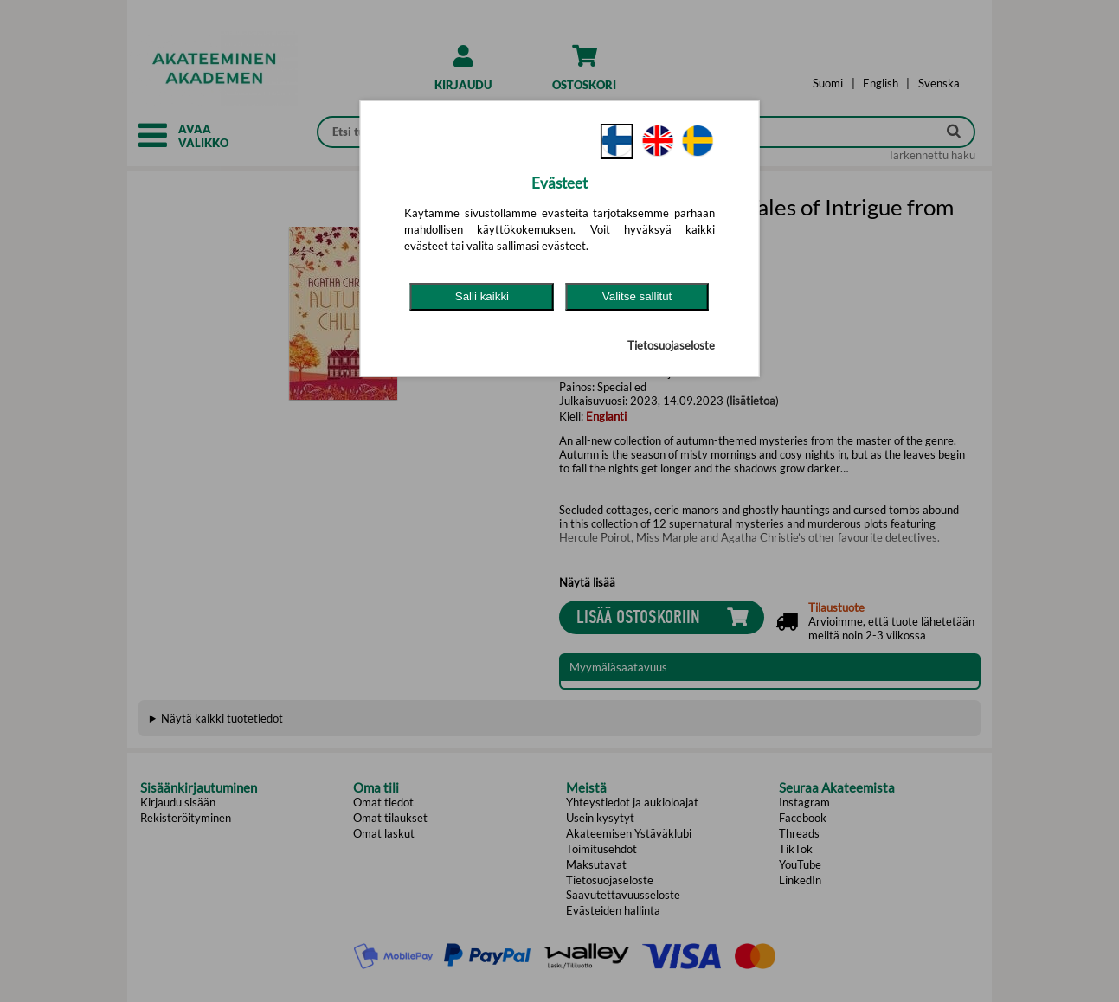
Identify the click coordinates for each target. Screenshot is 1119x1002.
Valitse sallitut (637, 296)
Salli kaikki (482, 296)
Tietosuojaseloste (671, 345)
